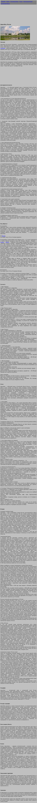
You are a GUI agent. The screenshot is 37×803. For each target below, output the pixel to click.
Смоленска (2, 48)
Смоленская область (5, 3)
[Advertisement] (18, 15)
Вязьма (7, 242)
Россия (20, 1)
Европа (8, 1)
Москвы (3, 235)
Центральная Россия (27, 1)
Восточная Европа (14, 1)
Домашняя (3, 1)
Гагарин (2, 242)
